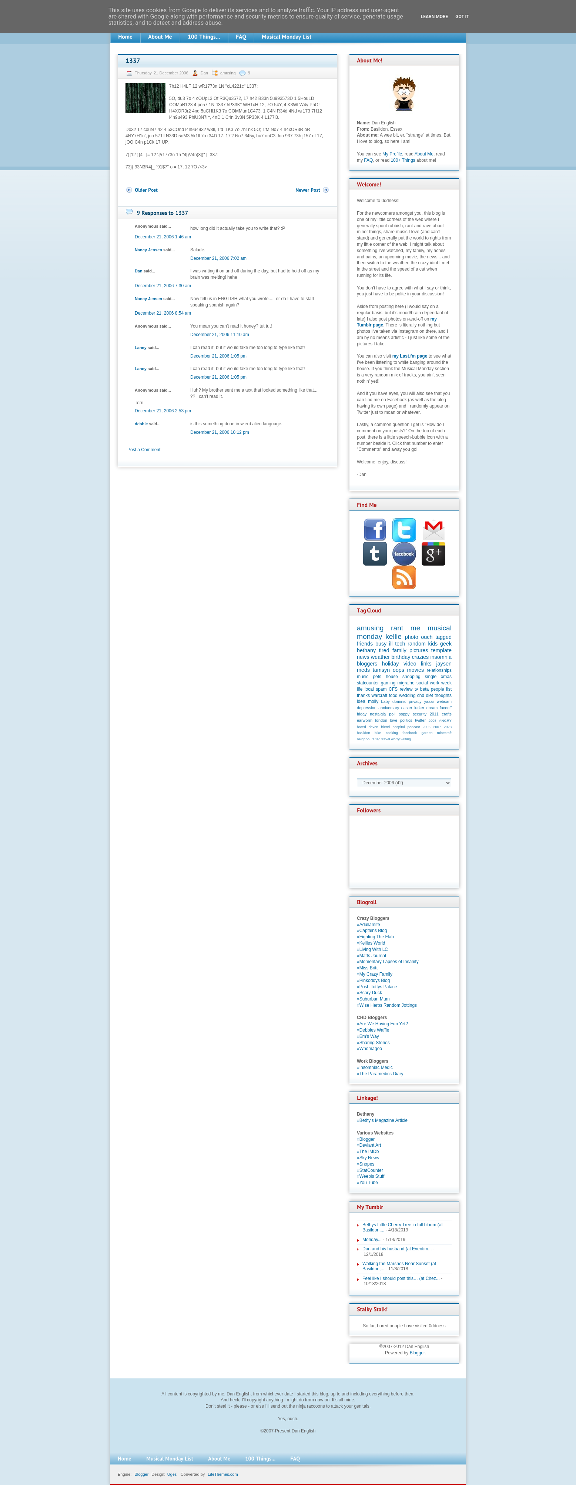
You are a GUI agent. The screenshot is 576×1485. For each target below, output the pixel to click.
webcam (444, 701)
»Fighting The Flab (375, 936)
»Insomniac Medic (375, 1067)
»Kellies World (371, 943)
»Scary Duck (369, 992)
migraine (406, 682)
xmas (446, 676)
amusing (228, 73)
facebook (409, 733)
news (363, 657)
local (369, 689)
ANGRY (445, 720)
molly (373, 701)
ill (391, 644)
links (426, 664)
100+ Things (403, 160)
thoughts (443, 695)
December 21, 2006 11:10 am (219, 334)
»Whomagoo (369, 1048)
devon (373, 727)
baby (385, 701)
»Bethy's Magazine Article (382, 1120)
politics (406, 720)
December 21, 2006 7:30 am (163, 285)
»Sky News (368, 1157)
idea (361, 701)
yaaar (429, 701)
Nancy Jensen (148, 250)
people (437, 689)
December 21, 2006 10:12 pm (219, 432)
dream (432, 707)
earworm (364, 720)
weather (380, 657)
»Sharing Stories (373, 1042)
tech (400, 644)
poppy (404, 714)
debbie (141, 424)
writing (406, 739)
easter (406, 707)
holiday (390, 664)
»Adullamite (368, 924)
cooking (392, 733)
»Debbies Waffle (373, 1030)
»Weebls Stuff (370, 1176)
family (399, 650)
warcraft (380, 695)
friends (365, 644)
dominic (399, 701)
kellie (393, 636)
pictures (418, 650)
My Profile (392, 154)
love (393, 720)
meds (363, 670)
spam (381, 689)
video (409, 664)
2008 (432, 720)
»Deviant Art (369, 1145)
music (362, 676)
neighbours (365, 739)
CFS (393, 689)
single (430, 676)
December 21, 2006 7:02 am (218, 258)
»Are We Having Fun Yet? (382, 1023)
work (434, 682)
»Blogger (366, 1139)
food (393, 695)
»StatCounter (370, 1170)
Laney (141, 347)
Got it (462, 16)
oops (398, 670)
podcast (414, 727)
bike (378, 733)
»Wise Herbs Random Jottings (387, 1005)
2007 (437, 727)
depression (366, 707)
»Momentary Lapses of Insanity (388, 961)
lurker (419, 707)
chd (420, 695)
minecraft (444, 733)
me (416, 628)
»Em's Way (368, 1036)
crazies (420, 657)
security (419, 714)
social (422, 682)
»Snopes (365, 1164)
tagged (443, 637)
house (392, 676)
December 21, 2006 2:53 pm (163, 410)
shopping (411, 676)
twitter (420, 720)
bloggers (367, 664)
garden (426, 733)
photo (411, 637)
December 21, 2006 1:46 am (163, 236)
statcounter (368, 682)
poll (392, 714)
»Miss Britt (367, 968)
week (446, 682)
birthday (400, 657)
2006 (427, 727)
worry (395, 739)
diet (429, 695)
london (381, 720)
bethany (366, 650)
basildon (363, 733)
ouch (426, 637)
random (417, 644)
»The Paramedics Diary (380, 1073)
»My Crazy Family (374, 974)
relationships (439, 670)
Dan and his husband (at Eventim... (397, 1248)
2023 (448, 727)
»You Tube (367, 1182)
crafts (447, 714)
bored (361, 727)
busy (380, 644)
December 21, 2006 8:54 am (163, 313)
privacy (415, 701)
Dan (205, 73)
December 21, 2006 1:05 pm (218, 356)
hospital (398, 727)
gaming (388, 682)
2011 (434, 714)
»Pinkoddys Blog (373, 980)
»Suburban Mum (373, 999)
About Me (424, 154)
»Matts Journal (371, 955)
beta (424, 689)
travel (385, 739)
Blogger (417, 1352)
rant (397, 628)
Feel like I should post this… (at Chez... (401, 1278)
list (449, 689)
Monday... (372, 1239)
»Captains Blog (372, 930)
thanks (363, 695)
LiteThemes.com (223, 1474)
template (441, 650)
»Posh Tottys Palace (377, 986)
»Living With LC (372, 949)
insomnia (441, 657)
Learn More (434, 16)
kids (433, 644)
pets (377, 676)
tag (377, 739)
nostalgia (378, 714)
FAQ (368, 160)
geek (446, 644)
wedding (407, 695)
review (406, 689)
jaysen (444, 664)
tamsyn (381, 670)
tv (416, 689)
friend (385, 727)
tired (384, 650)
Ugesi (172, 1474)
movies (415, 670)
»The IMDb (368, 1151)
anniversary (388, 707)
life (359, 689)
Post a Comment (143, 449)
